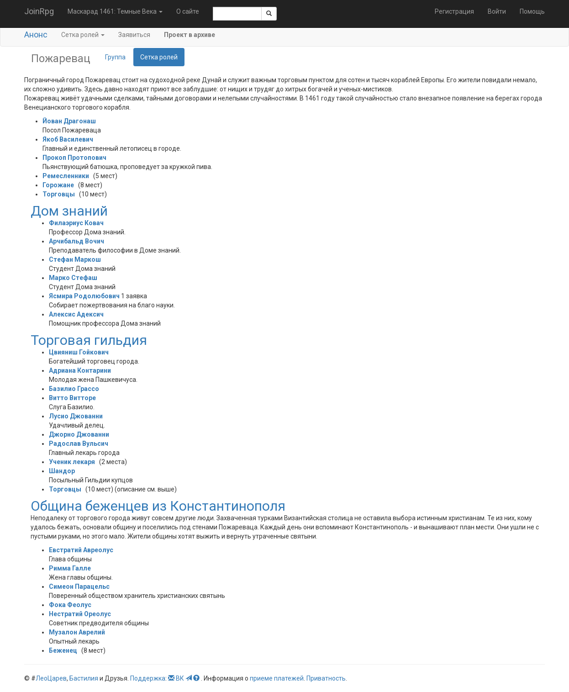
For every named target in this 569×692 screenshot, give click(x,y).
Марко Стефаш (73, 277)
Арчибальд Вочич (76, 241)
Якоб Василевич (67, 139)
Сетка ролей (159, 57)
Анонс (35, 34)
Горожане (58, 185)
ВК (180, 678)
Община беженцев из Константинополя (158, 506)
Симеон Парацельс (79, 586)
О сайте (187, 11)
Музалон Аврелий (77, 632)
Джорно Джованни (79, 434)
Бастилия (83, 678)
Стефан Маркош (75, 259)
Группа (115, 57)
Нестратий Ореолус (80, 614)
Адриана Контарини (80, 370)
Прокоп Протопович (74, 157)
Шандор (62, 471)
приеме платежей (277, 678)
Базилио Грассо (74, 388)
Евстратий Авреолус (81, 550)
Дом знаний (69, 211)
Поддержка (147, 678)
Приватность (326, 678)
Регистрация (454, 11)
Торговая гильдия (89, 340)
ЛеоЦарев (51, 678)
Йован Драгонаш (69, 121)
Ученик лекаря (72, 461)
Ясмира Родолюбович (84, 296)
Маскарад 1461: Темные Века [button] (115, 11)
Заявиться (134, 34)
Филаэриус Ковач (76, 223)
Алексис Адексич (76, 314)
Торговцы (58, 194)
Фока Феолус (70, 604)
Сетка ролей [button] (83, 34)
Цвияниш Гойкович (79, 352)
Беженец (63, 650)
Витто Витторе (72, 397)
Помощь (532, 11)
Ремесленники (65, 176)
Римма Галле (70, 568)
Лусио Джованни (76, 416)
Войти (497, 11)
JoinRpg (39, 11)
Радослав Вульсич (78, 443)
